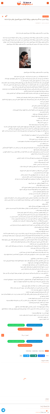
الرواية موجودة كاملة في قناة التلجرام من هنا (34, 325)
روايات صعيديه (35, 351)
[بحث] (2, 3)
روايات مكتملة (28, 351)
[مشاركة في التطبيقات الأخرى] (21, 356)
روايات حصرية (45, 16)
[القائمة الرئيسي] (48, 3)
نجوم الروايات (37, 412)
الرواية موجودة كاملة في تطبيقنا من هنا (25, 329)
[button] (41, 355)
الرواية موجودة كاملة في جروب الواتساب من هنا (16, 325)
